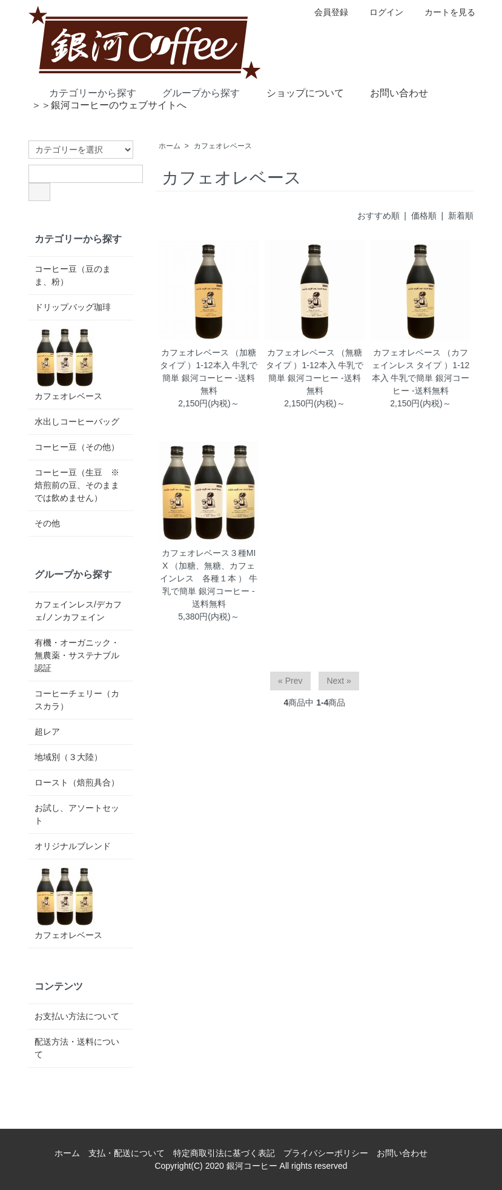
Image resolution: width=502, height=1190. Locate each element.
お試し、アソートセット (77, 814)
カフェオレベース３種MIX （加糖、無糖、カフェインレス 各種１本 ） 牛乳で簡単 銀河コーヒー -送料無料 (209, 578)
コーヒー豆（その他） (77, 447)
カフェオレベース (223, 146)
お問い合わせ (390, 92)
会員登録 (325, 12)
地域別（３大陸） (68, 757)
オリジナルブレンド (73, 846)
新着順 (461, 215)
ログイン (380, 12)
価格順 (424, 215)
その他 (47, 523)
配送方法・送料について (77, 1048)
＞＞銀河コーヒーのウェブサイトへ (109, 105)
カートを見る (443, 12)
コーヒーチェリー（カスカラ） (77, 700)
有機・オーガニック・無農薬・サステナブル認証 (77, 655)
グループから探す (192, 92)
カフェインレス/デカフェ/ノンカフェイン (78, 611)
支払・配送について (126, 1153)
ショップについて (296, 92)
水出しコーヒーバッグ (77, 421)
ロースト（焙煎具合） (77, 782)
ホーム (169, 146)
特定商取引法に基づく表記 (224, 1153)
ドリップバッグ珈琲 (73, 307)
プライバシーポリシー (325, 1153)
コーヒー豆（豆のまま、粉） (73, 275)
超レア (47, 731)
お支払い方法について (77, 1016)
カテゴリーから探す (83, 92)
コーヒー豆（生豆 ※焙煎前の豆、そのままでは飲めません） (77, 485)
